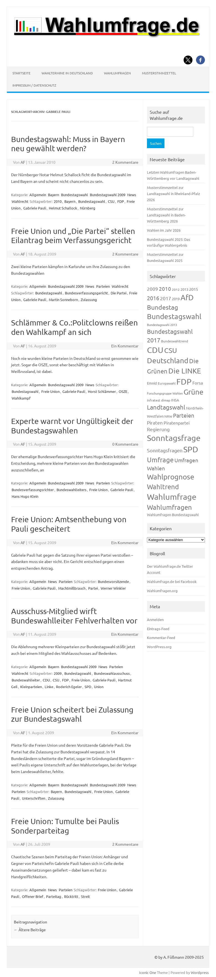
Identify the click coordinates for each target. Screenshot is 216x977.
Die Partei (118, 293)
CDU (46, 680)
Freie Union (50, 391)
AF (23, 162)
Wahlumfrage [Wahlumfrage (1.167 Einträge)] (171, 496)
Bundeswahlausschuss (112, 673)
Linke (49, 686)
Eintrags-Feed (158, 628)
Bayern (53, 194)
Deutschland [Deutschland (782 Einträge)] (167, 360)
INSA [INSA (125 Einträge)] (175, 400)
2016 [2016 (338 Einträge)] (153, 297)
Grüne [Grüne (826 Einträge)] (194, 392)
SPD (88, 686)
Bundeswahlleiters (72, 489)
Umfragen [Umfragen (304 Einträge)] (186, 460)
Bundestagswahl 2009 (107, 194)
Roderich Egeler (69, 686)
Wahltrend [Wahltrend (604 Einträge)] (163, 487)
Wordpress (200, 972)
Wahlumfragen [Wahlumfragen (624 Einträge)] (169, 507)
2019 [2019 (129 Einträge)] (176, 298)
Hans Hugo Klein (25, 496)
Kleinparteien (31, 686)
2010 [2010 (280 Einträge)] (165, 288)
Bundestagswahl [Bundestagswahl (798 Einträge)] (174, 316)
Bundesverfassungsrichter (33, 489)
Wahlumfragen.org (162, 590)
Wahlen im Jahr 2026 (164, 230)
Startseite (21, 73)
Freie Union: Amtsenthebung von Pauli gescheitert (68, 524)
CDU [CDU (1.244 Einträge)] (155, 350)
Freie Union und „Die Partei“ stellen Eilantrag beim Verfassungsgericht (73, 235)
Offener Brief (32, 896)
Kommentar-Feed (161, 637)
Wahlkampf (21, 398)
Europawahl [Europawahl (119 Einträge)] (167, 383)
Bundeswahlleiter (26, 680)
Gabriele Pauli (34, 208)
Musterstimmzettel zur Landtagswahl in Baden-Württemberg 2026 (166, 214)
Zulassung (89, 299)
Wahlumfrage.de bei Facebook (172, 581)
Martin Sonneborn (63, 299)
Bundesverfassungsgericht (86, 293)
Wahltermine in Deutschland (67, 73)
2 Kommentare (125, 162)
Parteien (103, 286)
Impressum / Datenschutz (34, 85)
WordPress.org (159, 646)
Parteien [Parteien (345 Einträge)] (183, 415)
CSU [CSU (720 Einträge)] (170, 350)
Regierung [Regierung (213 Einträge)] (158, 429)
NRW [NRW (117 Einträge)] (168, 416)
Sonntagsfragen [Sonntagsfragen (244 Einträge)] (164, 450)
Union (98, 686)
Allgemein (37, 194)
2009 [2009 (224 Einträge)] (152, 289)
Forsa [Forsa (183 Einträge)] (197, 382)
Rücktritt (71, 896)
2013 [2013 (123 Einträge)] (184, 289)
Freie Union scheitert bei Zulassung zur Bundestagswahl (72, 714)
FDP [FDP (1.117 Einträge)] (184, 381)
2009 (58, 673)
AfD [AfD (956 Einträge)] (187, 297)
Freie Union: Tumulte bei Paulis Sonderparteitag (65, 826)
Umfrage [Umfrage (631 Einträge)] (160, 460)
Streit (85, 896)
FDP (120, 201)
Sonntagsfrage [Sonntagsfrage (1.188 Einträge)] (173, 438)
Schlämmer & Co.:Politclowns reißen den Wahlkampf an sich (74, 327)
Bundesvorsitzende (113, 581)
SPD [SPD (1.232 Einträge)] (190, 449)
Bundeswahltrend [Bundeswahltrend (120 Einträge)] (174, 341)
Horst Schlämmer (102, 391)
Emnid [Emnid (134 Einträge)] (152, 383)
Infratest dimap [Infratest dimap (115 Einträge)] (158, 400)
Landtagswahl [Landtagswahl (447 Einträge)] (166, 407)
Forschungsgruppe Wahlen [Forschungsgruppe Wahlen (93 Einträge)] (165, 393)
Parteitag (53, 896)
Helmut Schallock (63, 208)
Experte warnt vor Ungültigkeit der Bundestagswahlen (72, 425)
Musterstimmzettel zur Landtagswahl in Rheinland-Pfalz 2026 (173, 193)
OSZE (123, 391)
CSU (111, 201)
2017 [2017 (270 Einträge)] (165, 298)
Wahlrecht (20, 201)
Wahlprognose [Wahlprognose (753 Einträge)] (170, 477)
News (131, 194)
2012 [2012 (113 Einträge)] (176, 289)
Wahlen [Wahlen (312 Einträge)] (156, 468)
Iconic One (147, 972)
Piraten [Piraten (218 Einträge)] (155, 422)
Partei (93, 588)
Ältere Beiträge (30, 929)
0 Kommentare (125, 443)
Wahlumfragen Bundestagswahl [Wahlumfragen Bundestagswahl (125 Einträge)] (173, 514)
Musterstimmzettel (159, 73)
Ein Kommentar (124, 345)
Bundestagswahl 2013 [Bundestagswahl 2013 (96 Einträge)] (162, 324)
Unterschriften (33, 798)
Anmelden (155, 619)
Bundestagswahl (74, 194)
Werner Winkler (113, 588)
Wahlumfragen (117, 73)
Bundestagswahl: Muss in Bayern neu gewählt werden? (68, 144)
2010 (58, 201)
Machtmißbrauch (71, 588)
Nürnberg (87, 208)
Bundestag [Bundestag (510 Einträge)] (162, 307)
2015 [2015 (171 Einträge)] (193, 289)
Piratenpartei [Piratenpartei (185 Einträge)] (177, 422)
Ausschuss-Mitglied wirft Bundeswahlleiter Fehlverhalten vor (74, 616)
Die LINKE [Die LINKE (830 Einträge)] (184, 371)
